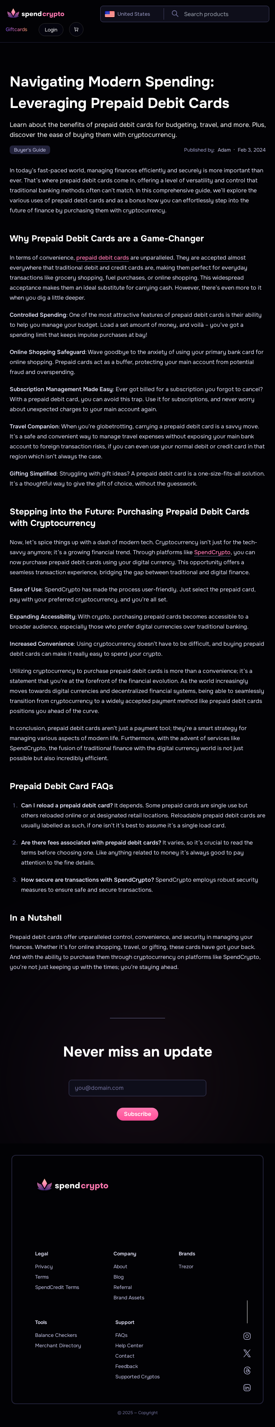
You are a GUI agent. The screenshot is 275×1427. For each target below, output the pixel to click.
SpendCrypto (212, 552)
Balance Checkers (56, 1335)
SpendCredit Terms (57, 1287)
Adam (224, 150)
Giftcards (16, 29)
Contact (124, 1356)
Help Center (129, 1345)
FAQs (121, 1335)
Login (51, 29)
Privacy (44, 1266)
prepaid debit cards (102, 257)
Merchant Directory (58, 1345)
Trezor (186, 1266)
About (120, 1266)
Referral (123, 1287)
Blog (119, 1277)
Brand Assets (129, 1297)
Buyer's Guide (30, 150)
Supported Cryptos (137, 1376)
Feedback (126, 1366)
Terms (42, 1277)
